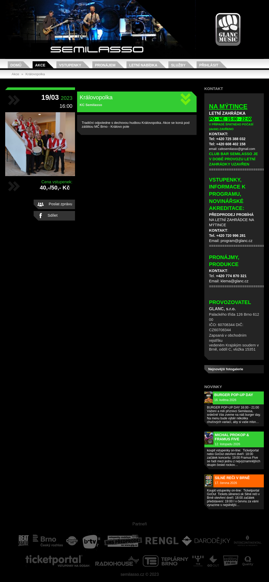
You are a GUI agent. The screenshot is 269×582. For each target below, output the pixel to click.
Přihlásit (208, 65)
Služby (178, 65)
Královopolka (35, 74)
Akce (40, 65)
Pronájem (105, 65)
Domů (15, 65)
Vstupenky (70, 65)
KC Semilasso (91, 105)
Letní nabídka (143, 65)
